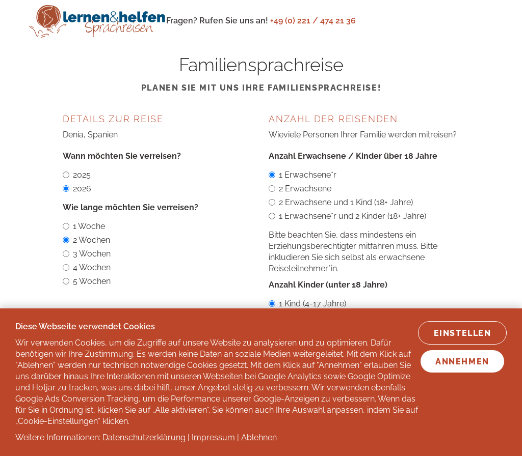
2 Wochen (86, 240)
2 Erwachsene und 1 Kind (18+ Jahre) (341, 202)
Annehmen (462, 361)
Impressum (213, 437)
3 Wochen (87, 254)
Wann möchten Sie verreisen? (122, 156)
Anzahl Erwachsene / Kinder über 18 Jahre (353, 156)
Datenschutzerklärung (144, 437)
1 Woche (84, 226)
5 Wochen (87, 281)
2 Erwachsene (300, 188)
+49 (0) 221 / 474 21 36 (313, 20)
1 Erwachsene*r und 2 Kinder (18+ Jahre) (347, 216)
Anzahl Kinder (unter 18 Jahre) (328, 285)
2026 (77, 188)
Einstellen (462, 333)
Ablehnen (259, 437)
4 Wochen (87, 267)
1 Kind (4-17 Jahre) (307, 303)
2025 (77, 175)
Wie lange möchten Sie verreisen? (130, 207)
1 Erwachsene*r (302, 175)
